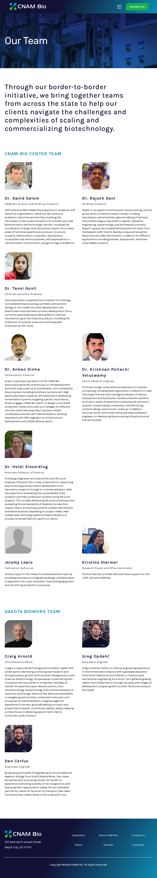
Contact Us (137, 6)
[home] (26, 6)
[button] (118, 6)
